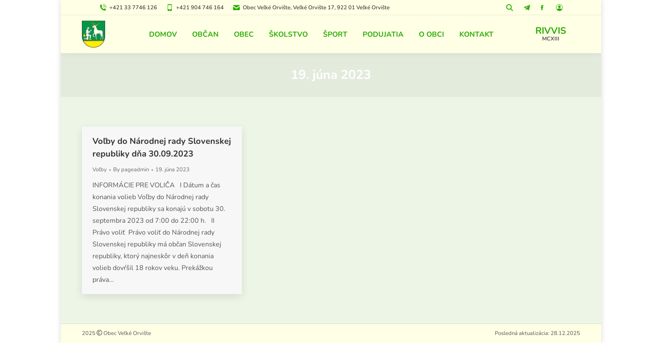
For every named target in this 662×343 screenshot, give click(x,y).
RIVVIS (550, 30)
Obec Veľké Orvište (126, 333)
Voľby (99, 169)
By (131, 169)
